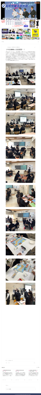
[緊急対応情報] (23, 3)
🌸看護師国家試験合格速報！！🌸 (7, 371)
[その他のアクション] (34, 47)
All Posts (3, 41)
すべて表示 (38, 367)
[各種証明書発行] (32, 3)
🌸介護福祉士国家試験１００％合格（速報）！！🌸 (33, 371)
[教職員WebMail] (37, 2)
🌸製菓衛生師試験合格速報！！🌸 (20, 371)
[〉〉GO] (26, 26)
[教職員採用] (27, 3)
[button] (8, 18)
